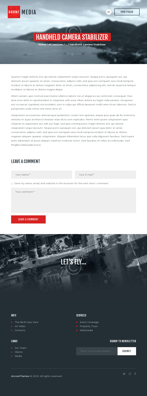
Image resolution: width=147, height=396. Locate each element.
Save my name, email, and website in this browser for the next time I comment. (61, 183)
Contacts (20, 330)
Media (18, 356)
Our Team (20, 347)
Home (42, 44)
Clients (19, 351)
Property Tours (89, 326)
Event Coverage (89, 322)
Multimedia (86, 330)
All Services (55, 44)
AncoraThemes (20, 376)
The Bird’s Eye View (26, 322)
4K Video (20, 326)
